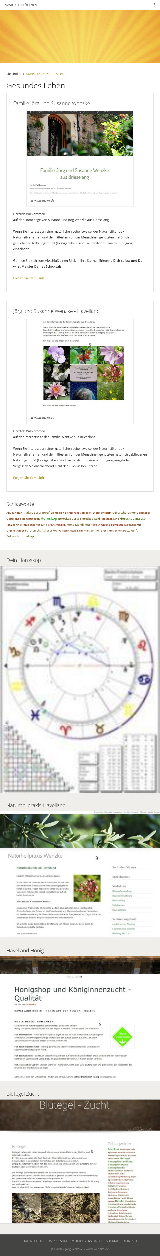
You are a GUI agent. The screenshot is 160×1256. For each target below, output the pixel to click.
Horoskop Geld (90, 519)
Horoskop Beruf (68, 519)
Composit (86, 512)
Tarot (102, 530)
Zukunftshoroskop (20, 536)
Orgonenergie (132, 525)
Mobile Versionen (86, 1241)
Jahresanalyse (31, 525)
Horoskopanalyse (133, 518)
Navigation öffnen (21, 5)
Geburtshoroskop (124, 512)
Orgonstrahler (15, 530)
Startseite (33, 74)
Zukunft (132, 530)
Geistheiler (143, 512)
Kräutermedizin (57, 524)
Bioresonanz (72, 512)
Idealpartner (14, 525)
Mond (70, 525)
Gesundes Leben (55, 74)
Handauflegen (31, 519)
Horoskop (49, 518)
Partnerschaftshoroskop (41, 530)
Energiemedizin (102, 512)
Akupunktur (14, 512)
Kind (44, 525)
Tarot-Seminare (116, 530)
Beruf (46, 512)
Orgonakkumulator (112, 524)
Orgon (96, 524)
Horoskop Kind (110, 519)
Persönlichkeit (67, 530)
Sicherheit (83, 530)
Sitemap (112, 1241)
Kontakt (130, 1241)
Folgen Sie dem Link (28, 278)
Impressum (58, 1241)
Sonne (94, 530)
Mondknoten (83, 525)
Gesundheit (13, 519)
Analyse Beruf (32, 512)
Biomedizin (57, 512)
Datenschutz (34, 1241)
